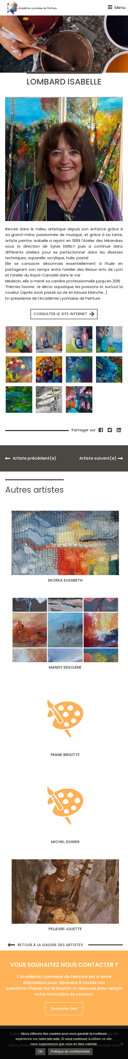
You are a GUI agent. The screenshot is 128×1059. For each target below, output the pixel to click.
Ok (40, 1051)
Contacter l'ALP (64, 1008)
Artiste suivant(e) (101, 458)
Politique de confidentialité (70, 1051)
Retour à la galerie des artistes (45, 945)
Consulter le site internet (64, 314)
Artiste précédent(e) (30, 458)
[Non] (121, 1043)
